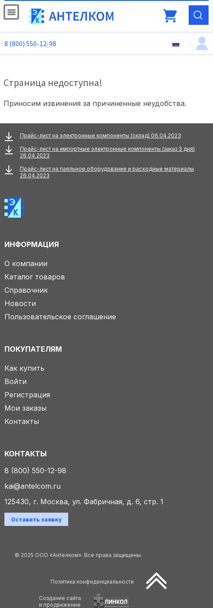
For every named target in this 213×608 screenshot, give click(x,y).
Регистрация (27, 394)
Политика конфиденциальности (92, 581)
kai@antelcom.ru (32, 486)
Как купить (24, 368)
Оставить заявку (36, 519)
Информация (31, 244)
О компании (25, 263)
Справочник (26, 290)
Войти (15, 381)
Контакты (21, 421)
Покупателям (33, 349)
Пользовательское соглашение (60, 316)
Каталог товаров (34, 276)
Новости (20, 303)
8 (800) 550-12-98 (30, 43)
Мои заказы (25, 408)
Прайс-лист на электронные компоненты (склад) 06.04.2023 (100, 135)
